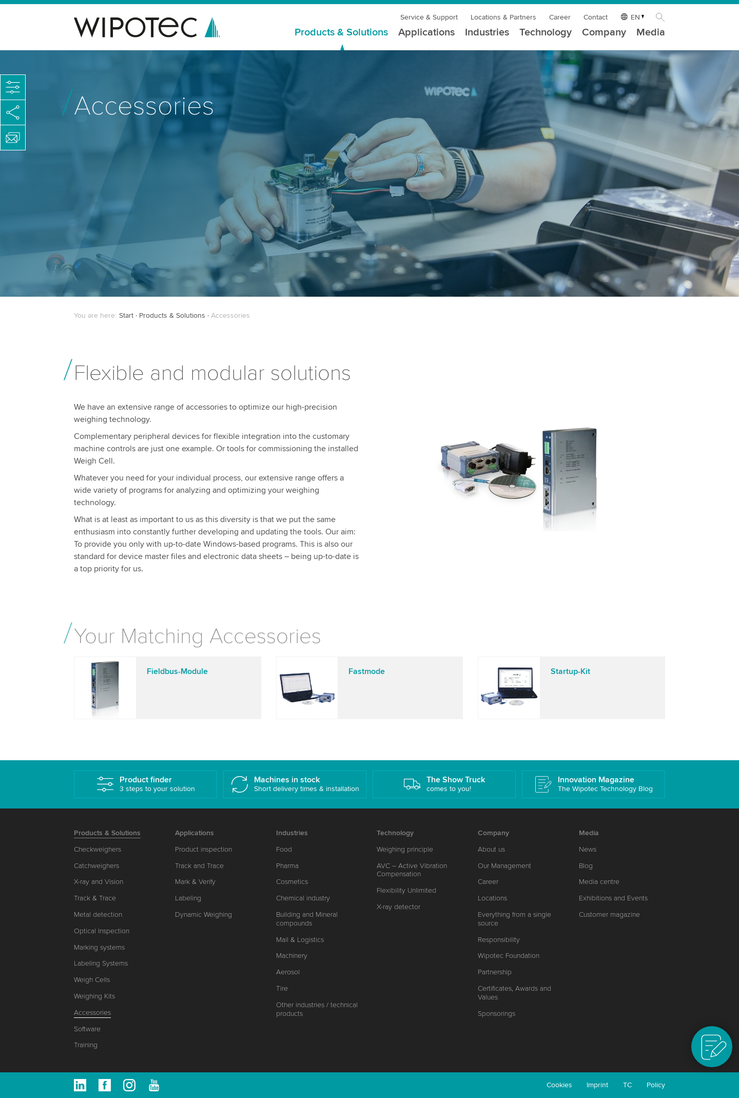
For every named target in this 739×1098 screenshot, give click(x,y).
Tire (282, 988)
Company (604, 32)
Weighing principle (405, 849)
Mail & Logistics (300, 939)
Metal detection (98, 914)
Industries (487, 32)
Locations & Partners (503, 17)
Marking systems (99, 947)
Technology (545, 32)
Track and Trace (199, 865)
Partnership (495, 972)
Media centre (599, 881)
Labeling (188, 898)
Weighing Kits (94, 996)
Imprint (597, 1085)
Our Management (504, 865)
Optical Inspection (101, 931)
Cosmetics (292, 881)
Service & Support (429, 17)
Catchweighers (96, 865)
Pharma (287, 865)
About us (491, 849)
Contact (596, 17)
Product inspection (203, 849)
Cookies (559, 1085)
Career (560, 17)
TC (627, 1085)
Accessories (92, 1012)
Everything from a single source (514, 919)
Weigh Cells (92, 979)
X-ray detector (398, 906)
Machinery (291, 955)
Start (126, 315)
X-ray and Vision (98, 881)
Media (650, 32)
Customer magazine (609, 914)
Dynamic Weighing (203, 914)
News (587, 849)
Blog (586, 865)
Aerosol (288, 972)
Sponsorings (496, 1013)
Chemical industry (303, 898)
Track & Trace (95, 898)
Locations (492, 898)
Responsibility (499, 939)
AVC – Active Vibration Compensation (412, 870)
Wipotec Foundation (508, 955)
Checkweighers (97, 849)
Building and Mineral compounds (307, 919)
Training (86, 1045)
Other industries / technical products (317, 1009)
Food (284, 849)
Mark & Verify (195, 881)
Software (87, 1029)
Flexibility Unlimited (406, 890)
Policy (656, 1085)
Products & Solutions (341, 32)
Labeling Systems (101, 963)
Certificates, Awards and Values (514, 992)
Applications (426, 32)
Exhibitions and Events (613, 898)
